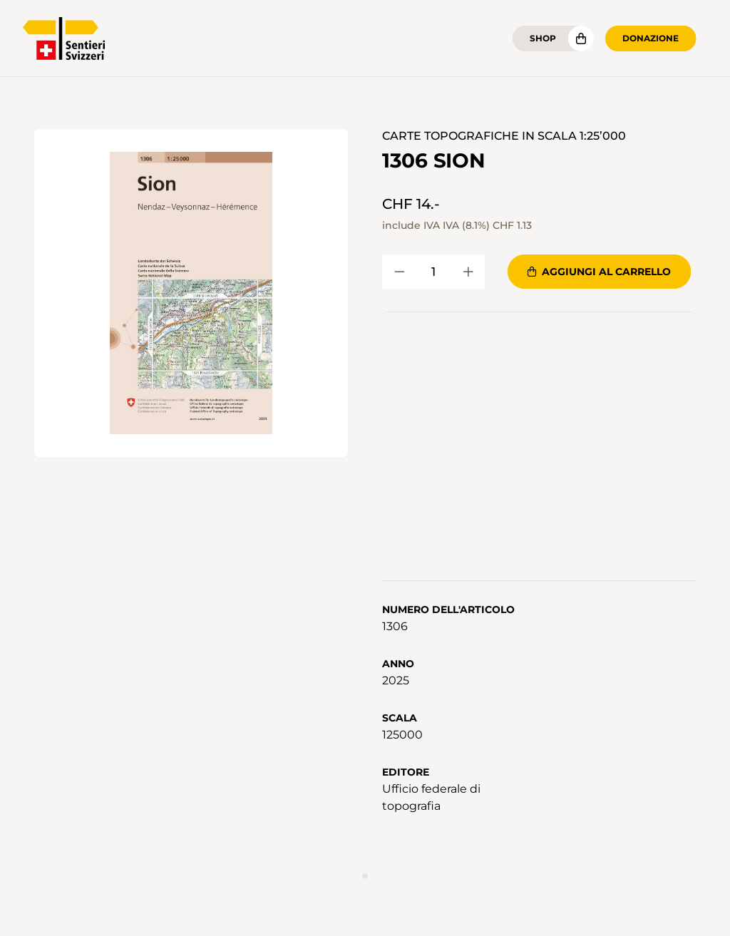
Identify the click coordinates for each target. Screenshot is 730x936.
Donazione (650, 38)
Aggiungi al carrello (599, 271)
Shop (543, 38)
